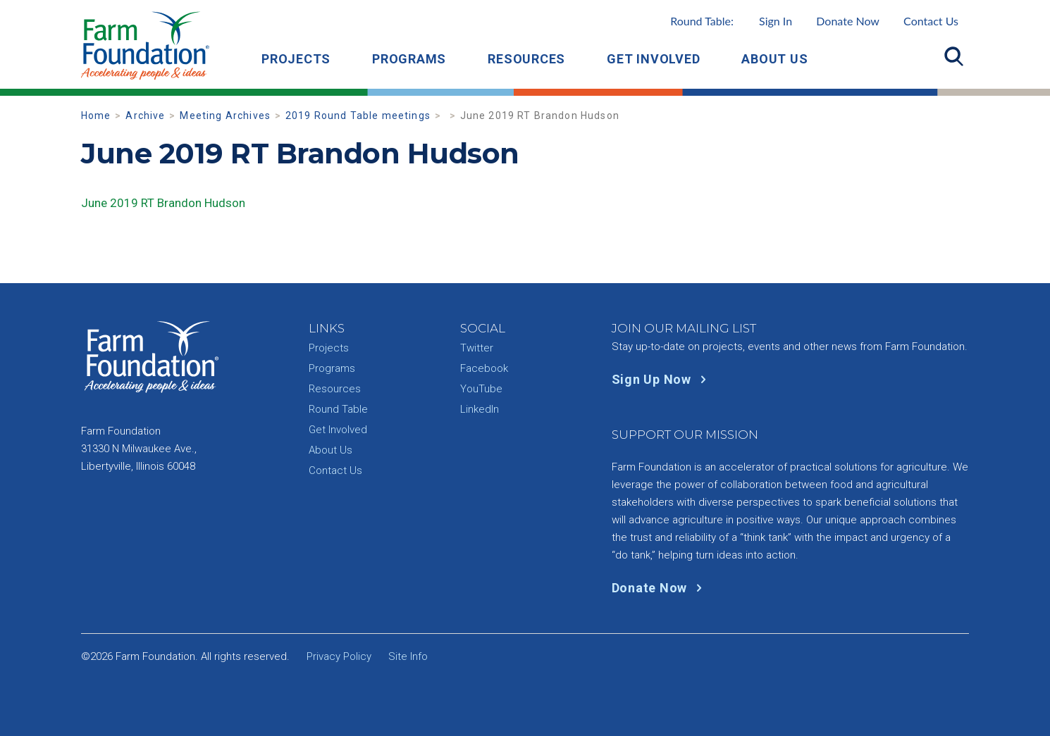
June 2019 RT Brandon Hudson (163, 203)
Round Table (338, 409)
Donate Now (847, 20)
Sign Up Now (662, 379)
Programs (409, 58)
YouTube (481, 388)
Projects (296, 58)
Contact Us (930, 20)
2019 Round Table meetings (358, 115)
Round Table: (731, 20)
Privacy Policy (339, 656)
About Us (774, 58)
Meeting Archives (225, 115)
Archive (145, 115)
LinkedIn (479, 409)
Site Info (408, 656)
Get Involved (653, 58)
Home (96, 115)
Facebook (484, 368)
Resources (526, 58)
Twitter (476, 348)
